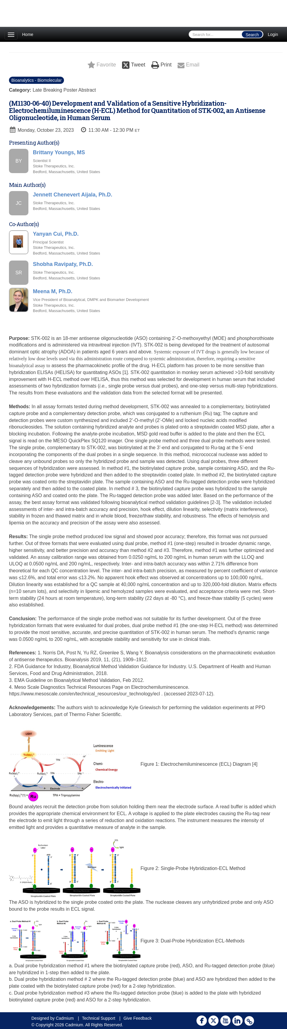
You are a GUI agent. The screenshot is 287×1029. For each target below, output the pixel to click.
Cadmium (65, 1018)
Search (252, 34)
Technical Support (98, 1018)
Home (27, 34)
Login (273, 34)
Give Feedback (137, 1018)
